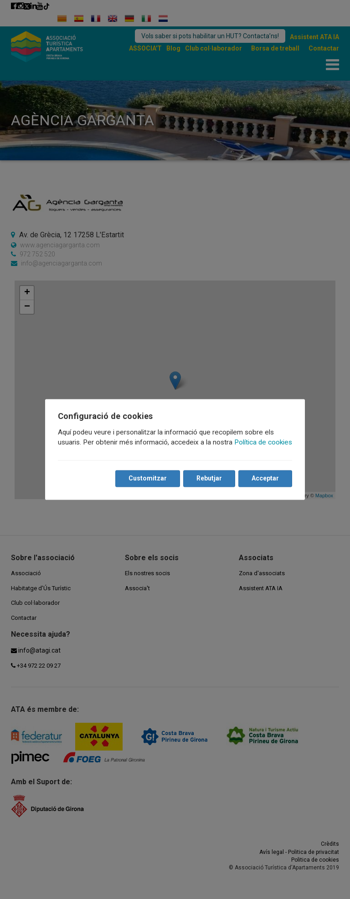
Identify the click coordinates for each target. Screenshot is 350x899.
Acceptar (265, 478)
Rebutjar (209, 478)
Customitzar (148, 478)
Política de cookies (263, 443)
